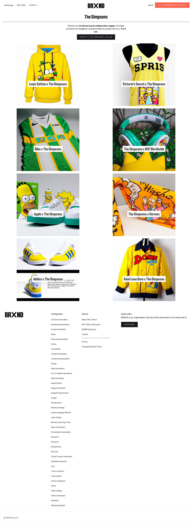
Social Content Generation (61, 456)
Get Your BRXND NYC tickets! (172, 5)
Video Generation (58, 496)
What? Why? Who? (89, 320)
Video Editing (56, 491)
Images (54, 398)
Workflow (55, 500)
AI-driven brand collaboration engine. (97, 26)
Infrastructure (56, 403)
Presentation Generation (61, 432)
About (150, 5)
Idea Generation (57, 378)
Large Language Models (61, 412)
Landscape (8, 5)
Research (55, 437)
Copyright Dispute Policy (92, 347)
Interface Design (57, 408)
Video (53, 486)
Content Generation (59, 354)
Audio (53, 334)
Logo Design (56, 417)
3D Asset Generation (59, 320)
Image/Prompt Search (60, 393)
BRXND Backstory (89, 329)
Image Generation (58, 388)
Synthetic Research (59, 461)
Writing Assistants (58, 505)
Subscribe (129, 324)
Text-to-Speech (57, 471)
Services (54, 452)
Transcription (56, 476)
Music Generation (58, 427)
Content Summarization (60, 359)
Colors (53, 344)
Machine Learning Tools (60, 422)
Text (53, 466)
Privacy (85, 342)
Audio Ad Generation (59, 339)
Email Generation (58, 368)
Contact (85, 334)
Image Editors (56, 383)
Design (54, 364)
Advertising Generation (60, 324)
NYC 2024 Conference (91, 324)
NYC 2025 (21, 5)
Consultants (55, 349)
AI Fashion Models (58, 329)
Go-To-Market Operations (61, 373)
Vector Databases (58, 481)
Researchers (56, 447)
